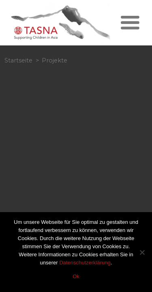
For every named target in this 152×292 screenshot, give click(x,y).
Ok (76, 276)
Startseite (18, 60)
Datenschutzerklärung (84, 263)
